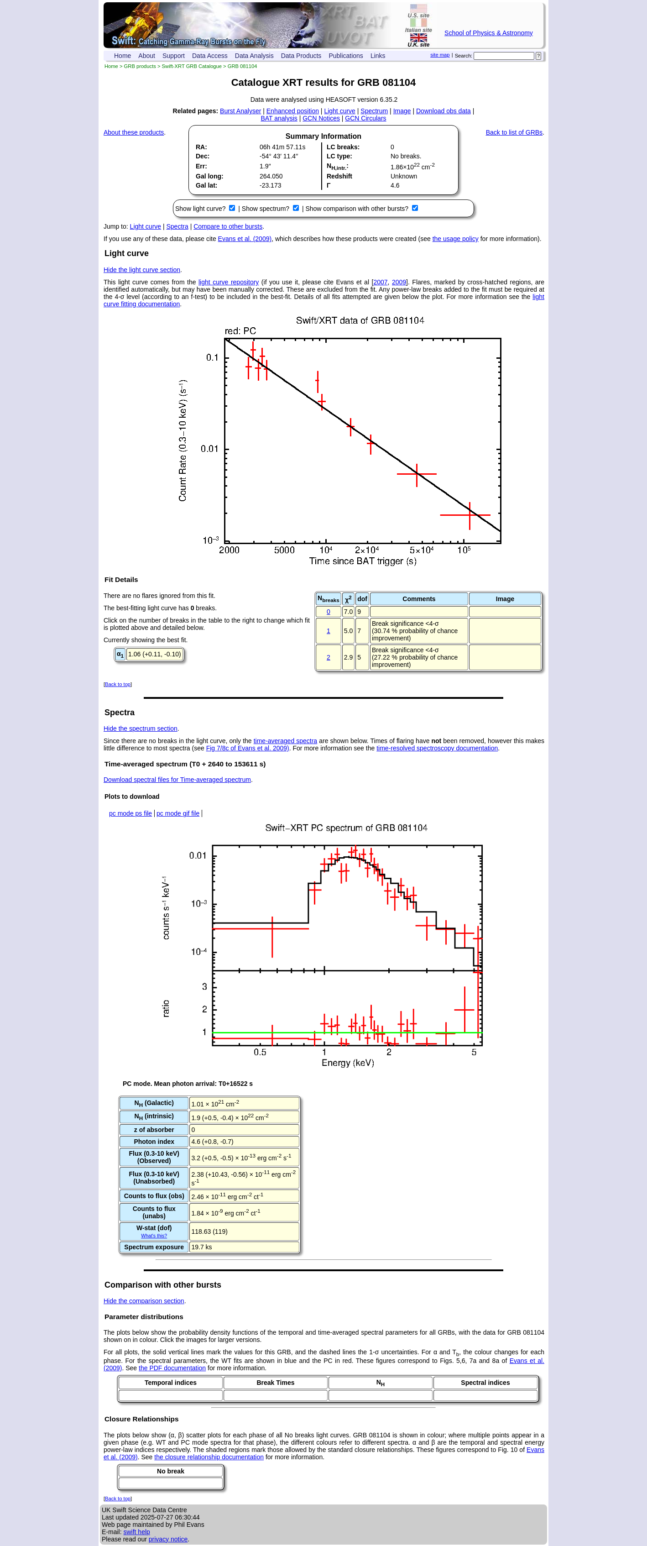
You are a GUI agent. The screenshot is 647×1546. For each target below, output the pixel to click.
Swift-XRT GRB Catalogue (192, 66)
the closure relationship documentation (209, 1457)
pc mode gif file (178, 813)
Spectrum (374, 111)
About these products (134, 132)
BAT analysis (279, 118)
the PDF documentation (172, 1368)
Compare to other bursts (227, 226)
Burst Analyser (240, 111)
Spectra (177, 226)
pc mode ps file (130, 813)
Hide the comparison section (144, 1301)
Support (173, 55)
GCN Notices (321, 118)
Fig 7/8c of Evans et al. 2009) (247, 748)
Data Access (210, 55)
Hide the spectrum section (140, 728)
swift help (136, 1532)
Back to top (117, 684)
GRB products (140, 66)
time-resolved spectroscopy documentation (437, 748)
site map (439, 55)
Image (402, 111)
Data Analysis (254, 55)
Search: (464, 55)
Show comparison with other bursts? (357, 208)
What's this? (154, 1235)
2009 (399, 282)
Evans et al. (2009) (245, 238)
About (146, 55)
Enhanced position (292, 111)
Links (378, 55)
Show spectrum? (266, 208)
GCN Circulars (365, 118)
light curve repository (228, 282)
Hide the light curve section (142, 269)
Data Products (301, 55)
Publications (346, 55)
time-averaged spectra (285, 740)
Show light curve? (201, 208)
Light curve (339, 111)
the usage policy (456, 238)
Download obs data (443, 111)
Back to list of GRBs (514, 132)
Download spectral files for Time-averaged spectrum (177, 779)
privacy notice (168, 1539)
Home (122, 55)
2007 (380, 282)
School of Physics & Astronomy (488, 33)
